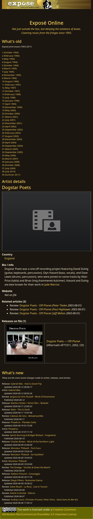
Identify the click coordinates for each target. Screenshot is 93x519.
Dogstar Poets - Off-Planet (36, 305)
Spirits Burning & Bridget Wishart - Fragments (33, 435)
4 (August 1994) (10, 62)
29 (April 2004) (9, 142)
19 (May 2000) (9, 110)
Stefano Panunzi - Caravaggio (25, 473)
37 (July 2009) (8, 168)
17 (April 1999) (9, 103)
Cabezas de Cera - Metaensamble (26, 415)
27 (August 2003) (10, 136)
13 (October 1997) (11, 91)
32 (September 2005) (12, 152)
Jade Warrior (51, 284)
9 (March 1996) (9, 78)
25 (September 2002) (12, 129)
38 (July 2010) (8, 171)
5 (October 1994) (10, 65)
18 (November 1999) (12, 107)
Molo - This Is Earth (20, 409)
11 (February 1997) (11, 84)
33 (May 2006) (9, 155)
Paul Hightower (62, 309)
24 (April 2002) (9, 126)
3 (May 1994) (8, 58)
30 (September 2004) (12, 145)
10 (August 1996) (10, 81)
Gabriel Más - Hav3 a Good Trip (26, 383)
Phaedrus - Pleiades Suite (23, 422)
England (9, 258)
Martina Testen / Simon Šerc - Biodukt (29, 403)
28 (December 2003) (12, 139)
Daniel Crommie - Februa (22, 493)
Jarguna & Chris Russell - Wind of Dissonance (32, 396)
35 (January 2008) (10, 161)
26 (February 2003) (11, 132)
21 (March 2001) (10, 116)
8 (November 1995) (11, 75)
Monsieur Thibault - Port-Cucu (26, 448)
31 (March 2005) (10, 149)
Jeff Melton (59, 313)
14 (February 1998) (11, 94)
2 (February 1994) (10, 55)
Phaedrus (13, 428)
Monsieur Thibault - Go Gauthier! (27, 454)
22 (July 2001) (8, 119)
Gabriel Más (14, 390)
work (26, 509)
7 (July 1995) (8, 71)
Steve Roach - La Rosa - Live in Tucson (28, 486)
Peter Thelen (60, 305)
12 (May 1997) (9, 87)
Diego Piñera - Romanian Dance (26, 480)
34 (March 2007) (10, 158)
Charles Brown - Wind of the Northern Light (32, 441)
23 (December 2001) (12, 123)
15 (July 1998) (8, 97)
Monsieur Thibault (17, 461)
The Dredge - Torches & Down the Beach (30, 467)
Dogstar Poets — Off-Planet (63, 341)
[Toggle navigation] (10, 13)
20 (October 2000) (11, 113)
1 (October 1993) (10, 52)
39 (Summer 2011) (11, 174)
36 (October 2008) (11, 165)
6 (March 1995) (9, 68)
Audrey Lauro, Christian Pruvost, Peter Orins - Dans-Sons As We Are (44, 499)
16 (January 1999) (10, 100)
